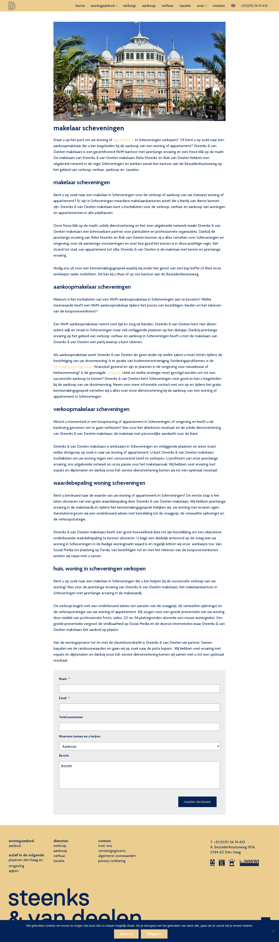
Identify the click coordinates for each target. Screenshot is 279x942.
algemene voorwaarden (117, 856)
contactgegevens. (112, 851)
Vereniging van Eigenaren (73, 366)
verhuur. (168, 5)
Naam (64, 679)
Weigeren (154, 934)
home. (80, 5)
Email (64, 698)
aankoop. (149, 5)
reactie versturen (197, 802)
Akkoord (126, 934)
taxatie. (185, 5)
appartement (123, 140)
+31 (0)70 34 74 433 (254, 6)
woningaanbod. (103, 5)
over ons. (105, 845)
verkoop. (130, 5)
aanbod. (15, 845)
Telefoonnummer (71, 717)
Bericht (64, 755)
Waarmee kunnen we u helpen (79, 736)
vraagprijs (114, 372)
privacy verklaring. (112, 861)
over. (201, 5)
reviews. (219, 5)
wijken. (14, 871)
